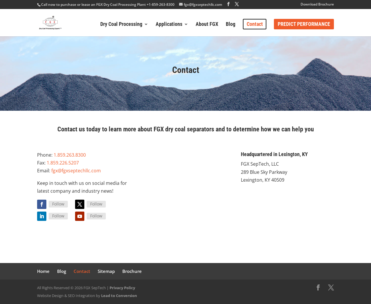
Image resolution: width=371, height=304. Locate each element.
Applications (169, 24)
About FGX (207, 24)
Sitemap (106, 271)
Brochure (132, 271)
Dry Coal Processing (121, 24)
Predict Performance (304, 24)
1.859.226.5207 (63, 163)
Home (43, 271)
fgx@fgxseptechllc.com (76, 170)
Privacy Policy (122, 287)
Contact (255, 24)
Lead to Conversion (119, 295)
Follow (58, 204)
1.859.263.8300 (70, 155)
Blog (230, 24)
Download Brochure (317, 5)
